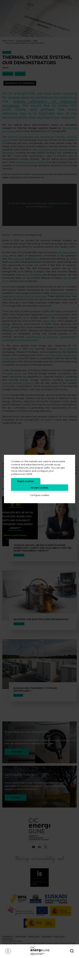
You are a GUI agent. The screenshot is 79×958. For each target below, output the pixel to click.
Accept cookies (39, 487)
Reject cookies (25, 481)
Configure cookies (39, 495)
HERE (29, 474)
